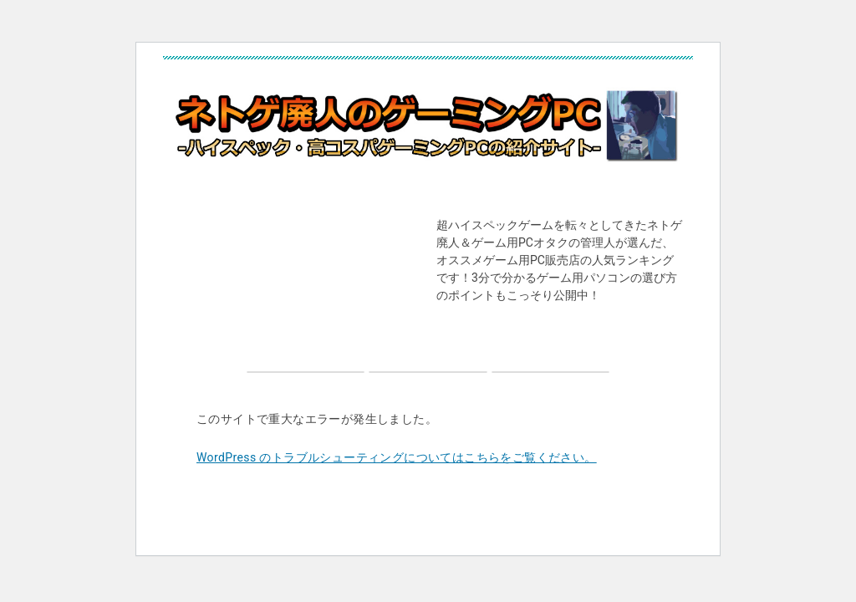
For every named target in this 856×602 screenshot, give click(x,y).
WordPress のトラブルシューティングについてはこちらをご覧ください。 (396, 457)
